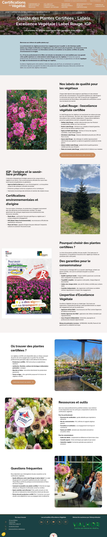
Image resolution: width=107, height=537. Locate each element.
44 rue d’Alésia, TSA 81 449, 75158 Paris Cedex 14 (15, 522)
